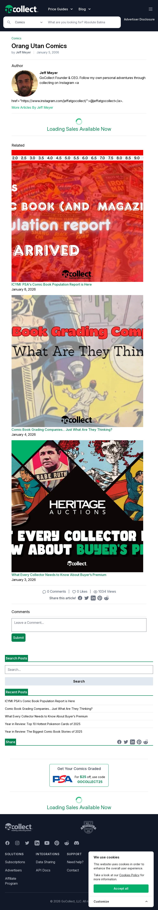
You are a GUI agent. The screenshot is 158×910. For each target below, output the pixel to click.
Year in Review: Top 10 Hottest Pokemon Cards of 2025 (42, 724)
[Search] (82, 22)
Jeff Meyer (23, 52)
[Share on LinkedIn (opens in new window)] (93, 598)
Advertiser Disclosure (139, 19)
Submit (18, 638)
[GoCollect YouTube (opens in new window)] (46, 843)
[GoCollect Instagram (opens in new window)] (17, 843)
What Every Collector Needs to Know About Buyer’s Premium (59, 575)
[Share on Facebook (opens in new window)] (80, 598)
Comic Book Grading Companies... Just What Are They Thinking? (62, 429)
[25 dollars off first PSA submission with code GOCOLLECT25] (79, 779)
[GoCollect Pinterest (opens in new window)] (56, 843)
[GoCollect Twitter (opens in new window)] (27, 843)
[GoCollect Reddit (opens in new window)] (66, 843)
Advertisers (13, 870)
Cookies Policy (129, 875)
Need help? (75, 862)
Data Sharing (45, 862)
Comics (16, 38)
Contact (73, 870)
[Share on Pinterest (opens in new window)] (99, 598)
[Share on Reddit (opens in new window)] (106, 598)
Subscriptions (15, 862)
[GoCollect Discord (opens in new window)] (76, 843)
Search (79, 681)
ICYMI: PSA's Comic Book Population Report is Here (52, 284)
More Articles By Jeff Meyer (32, 107)
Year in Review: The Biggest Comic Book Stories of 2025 (43, 731)
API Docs (43, 870)
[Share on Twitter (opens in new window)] (86, 598)
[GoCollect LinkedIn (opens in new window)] (37, 843)
